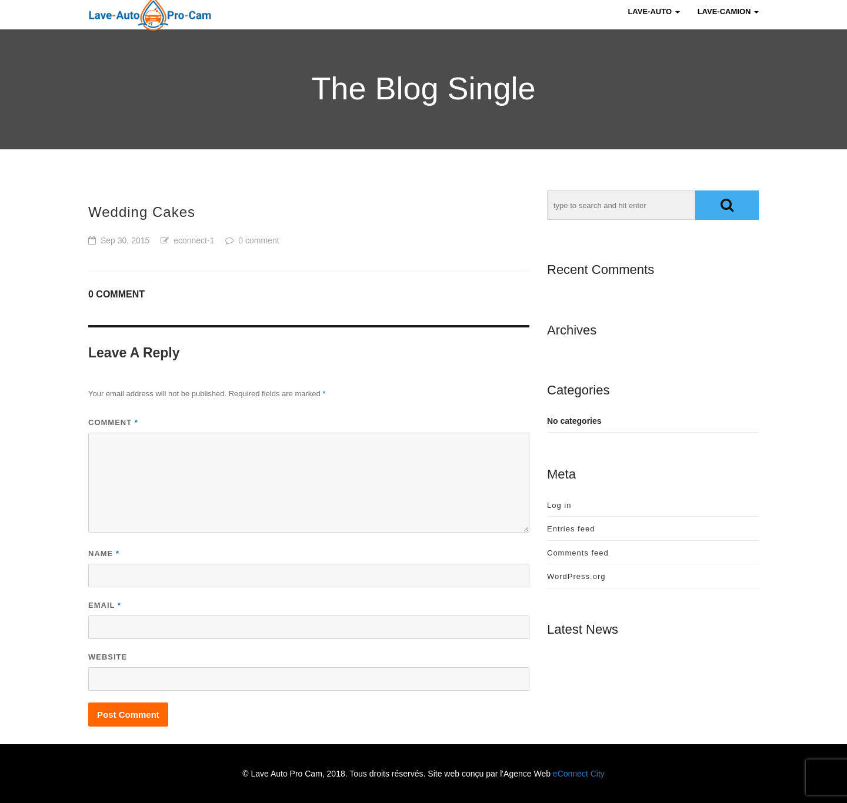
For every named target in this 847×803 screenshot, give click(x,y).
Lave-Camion (728, 23)
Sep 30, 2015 (125, 240)
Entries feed (571, 528)
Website (107, 657)
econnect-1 (194, 240)
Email (104, 605)
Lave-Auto (653, 23)
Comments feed (578, 552)
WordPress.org (576, 576)
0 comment (258, 240)
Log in (559, 505)
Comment (113, 422)
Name (103, 553)
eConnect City (579, 773)
